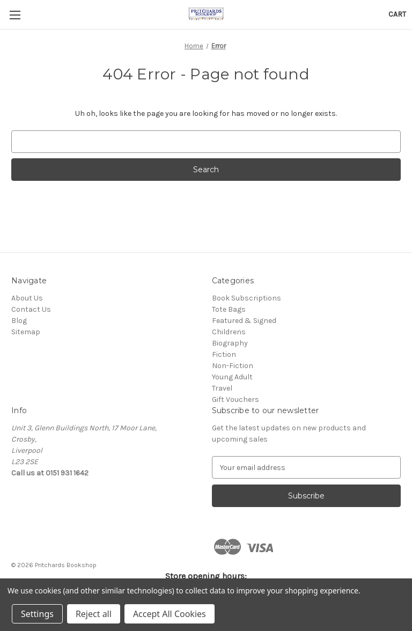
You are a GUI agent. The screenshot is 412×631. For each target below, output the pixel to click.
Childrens (229, 331)
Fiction (224, 354)
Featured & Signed (244, 320)
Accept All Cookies (169, 614)
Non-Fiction (232, 365)
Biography (230, 343)
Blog (19, 320)
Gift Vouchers (235, 399)
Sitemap (25, 331)
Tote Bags (229, 309)
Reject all (94, 614)
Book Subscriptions (246, 298)
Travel (222, 388)
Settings (37, 614)
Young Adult (232, 376)
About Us (27, 298)
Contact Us (31, 309)
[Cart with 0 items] (397, 14)
